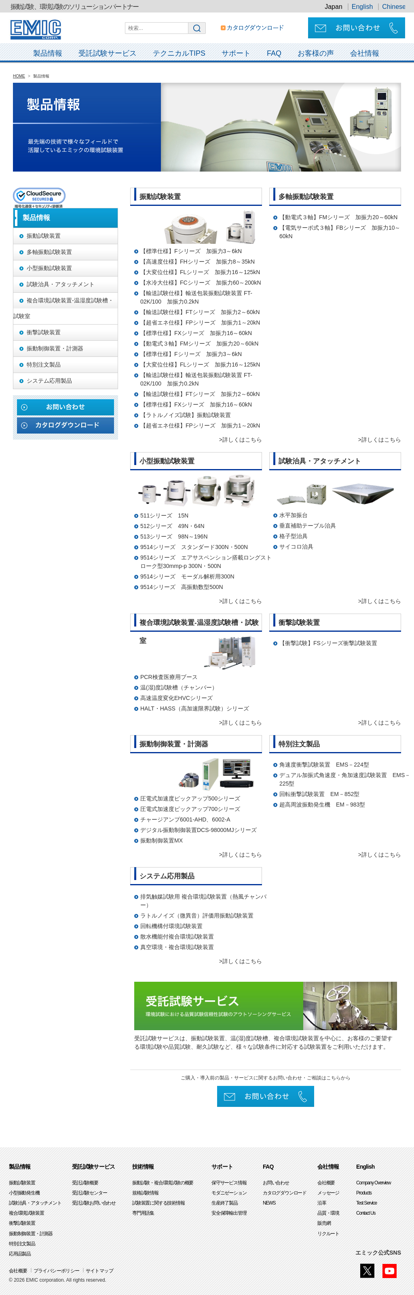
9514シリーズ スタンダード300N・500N (194, 547)
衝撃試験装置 (22, 1223)
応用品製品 (20, 1254)
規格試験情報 (145, 1193)
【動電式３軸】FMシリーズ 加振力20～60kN (199, 343)
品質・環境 (328, 1213)
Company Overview (373, 1183)
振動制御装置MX (161, 840)
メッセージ (328, 1193)
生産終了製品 (224, 1203)
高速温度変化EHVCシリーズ (176, 698)
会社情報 (364, 53)
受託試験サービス (107, 53)
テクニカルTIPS (179, 53)
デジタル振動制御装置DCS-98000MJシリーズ (198, 830)
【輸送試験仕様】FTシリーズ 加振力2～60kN (200, 312)
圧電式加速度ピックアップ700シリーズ (190, 809)
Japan (333, 6)
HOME (19, 76)
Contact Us (365, 1213)
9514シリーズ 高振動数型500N (181, 587)
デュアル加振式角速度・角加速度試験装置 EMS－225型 (344, 779)
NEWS (269, 1203)
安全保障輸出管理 (228, 1213)
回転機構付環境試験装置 (171, 926)
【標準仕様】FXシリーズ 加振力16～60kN (196, 333)
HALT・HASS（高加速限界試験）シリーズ (194, 708)
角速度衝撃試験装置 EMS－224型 (324, 764)
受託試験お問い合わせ (94, 1203)
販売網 (323, 1223)
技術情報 (143, 1166)
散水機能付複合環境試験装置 (177, 936)
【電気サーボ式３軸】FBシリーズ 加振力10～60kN (339, 231)
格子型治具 (293, 536)
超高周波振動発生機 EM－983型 (322, 804)
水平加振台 (293, 515)
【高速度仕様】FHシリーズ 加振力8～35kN (197, 261)
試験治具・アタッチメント (35, 1203)
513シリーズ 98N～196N (174, 536)
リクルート (328, 1233)
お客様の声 (316, 53)
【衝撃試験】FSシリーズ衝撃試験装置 (328, 643)
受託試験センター (89, 1193)
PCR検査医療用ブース (169, 677)
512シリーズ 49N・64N (172, 526)
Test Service (366, 1203)
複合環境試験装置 (26, 1213)
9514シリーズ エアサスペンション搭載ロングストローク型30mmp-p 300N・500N (206, 561)
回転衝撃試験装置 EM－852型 (319, 794)
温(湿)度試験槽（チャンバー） (179, 687)
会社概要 (326, 1183)
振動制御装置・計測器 (31, 1233)
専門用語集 (143, 1213)
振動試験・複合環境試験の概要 (162, 1183)
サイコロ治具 (296, 546)
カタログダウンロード (284, 1193)
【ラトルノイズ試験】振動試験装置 (185, 415)
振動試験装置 (22, 1183)
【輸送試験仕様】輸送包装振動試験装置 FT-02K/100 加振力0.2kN (196, 297)
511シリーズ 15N (164, 515)
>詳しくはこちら (240, 439)
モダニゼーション (228, 1193)
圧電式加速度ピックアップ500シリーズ (190, 798)
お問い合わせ (276, 1183)
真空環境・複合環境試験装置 (177, 947)
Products (364, 1193)
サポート (236, 53)
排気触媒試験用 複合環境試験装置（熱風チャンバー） (203, 900)
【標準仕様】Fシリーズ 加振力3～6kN (191, 251)
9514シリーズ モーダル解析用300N (187, 576)
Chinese (394, 6)
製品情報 (47, 53)
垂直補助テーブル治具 (307, 525)
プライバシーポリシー (57, 1271)
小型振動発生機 (24, 1193)
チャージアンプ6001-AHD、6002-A (185, 819)
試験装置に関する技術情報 (158, 1203)
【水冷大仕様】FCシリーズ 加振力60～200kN (200, 282)
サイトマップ (99, 1271)
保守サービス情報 (228, 1183)
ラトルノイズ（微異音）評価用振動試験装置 (196, 915)
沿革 (321, 1203)
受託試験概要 (85, 1183)
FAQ (274, 53)
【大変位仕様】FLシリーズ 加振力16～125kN (200, 272)
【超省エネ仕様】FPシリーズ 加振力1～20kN (200, 322)
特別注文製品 (22, 1244)
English (362, 6)
